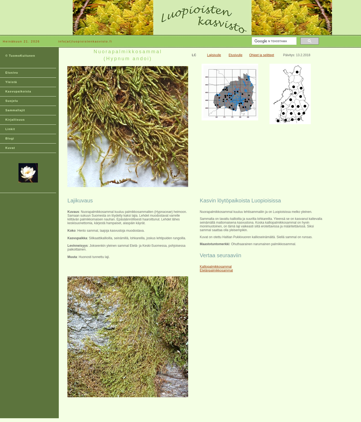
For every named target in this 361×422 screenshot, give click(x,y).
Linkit (10, 129)
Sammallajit (15, 110)
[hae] (273, 41)
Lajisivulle (214, 55)
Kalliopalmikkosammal (216, 267)
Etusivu (11, 72)
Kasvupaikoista (18, 91)
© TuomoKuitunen (20, 55)
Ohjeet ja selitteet (261, 55)
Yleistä (11, 82)
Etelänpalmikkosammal (216, 270)
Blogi (9, 138)
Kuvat (10, 147)
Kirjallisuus (15, 119)
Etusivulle (235, 55)
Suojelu (11, 100)
